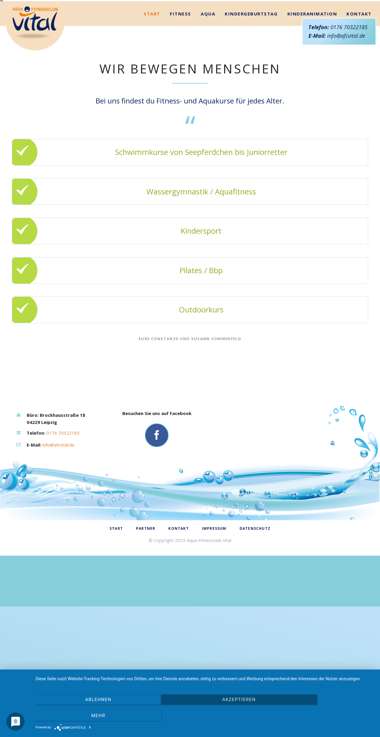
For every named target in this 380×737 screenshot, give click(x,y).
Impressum (214, 671)
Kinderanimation (312, 157)
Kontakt (359, 157)
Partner (145, 671)
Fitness (180, 157)
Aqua (208, 157)
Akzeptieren (205, 716)
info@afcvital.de (346, 35)
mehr (323, 716)
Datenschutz (255, 671)
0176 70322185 (349, 27)
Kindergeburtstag (251, 157)
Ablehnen (86, 716)
